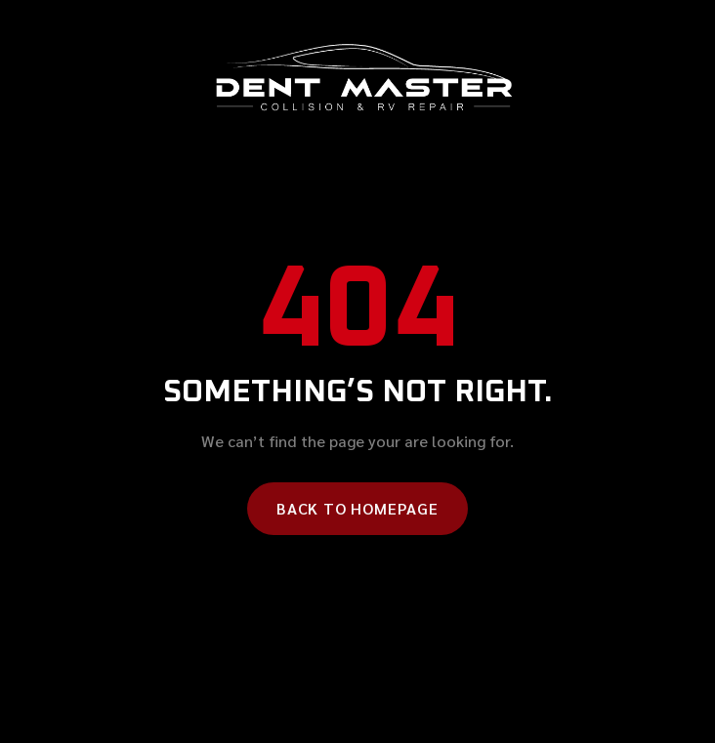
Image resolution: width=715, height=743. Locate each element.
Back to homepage (357, 508)
